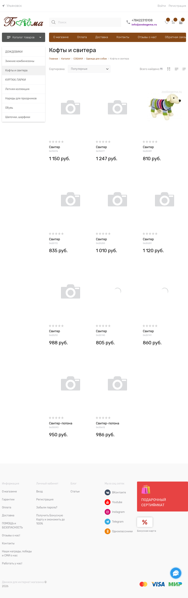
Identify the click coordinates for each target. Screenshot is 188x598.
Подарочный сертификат (153, 496)
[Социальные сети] (175, 573)
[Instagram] (107, 512)
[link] (12, 5)
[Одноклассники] (107, 531)
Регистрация (177, 5)
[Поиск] (53, 22)
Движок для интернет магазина (23, 582)
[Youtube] (107, 502)
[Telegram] (107, 522)
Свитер (54, 147)
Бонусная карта (146, 530)
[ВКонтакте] (107, 492)
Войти (162, 5)
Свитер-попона (60, 423)
